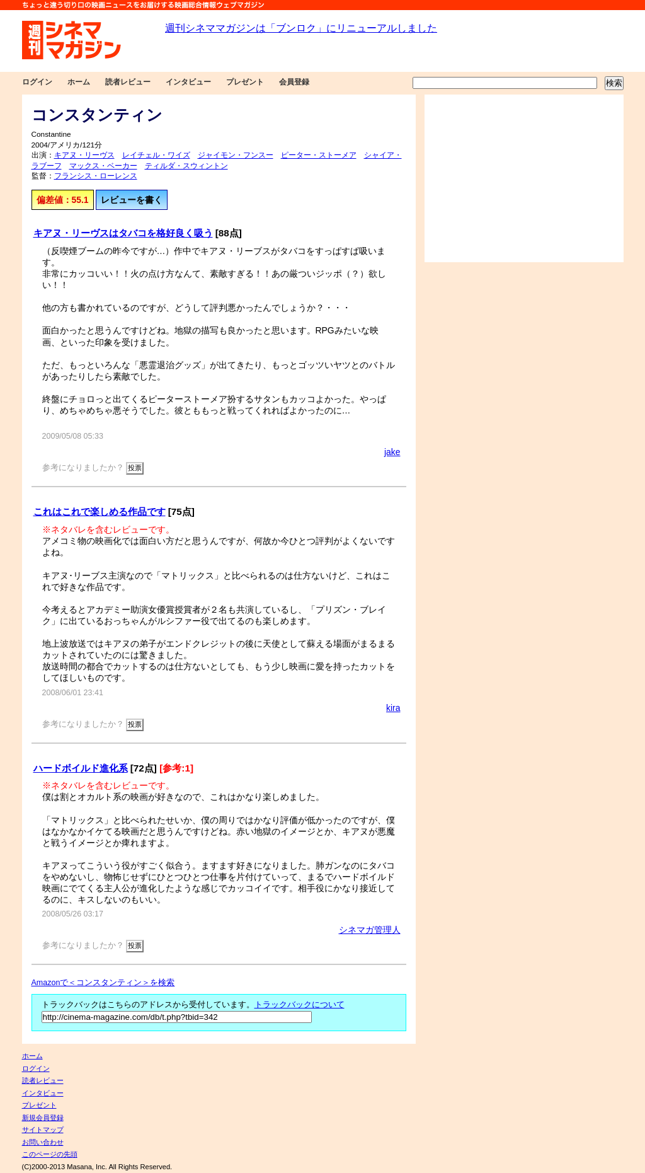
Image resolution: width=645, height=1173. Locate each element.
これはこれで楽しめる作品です (99, 511)
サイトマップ (43, 1129)
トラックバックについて (299, 1004)
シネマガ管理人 (370, 930)
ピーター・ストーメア (319, 155)
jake (392, 452)
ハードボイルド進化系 (80, 768)
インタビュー (188, 82)
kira (393, 708)
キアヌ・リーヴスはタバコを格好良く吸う (123, 233)
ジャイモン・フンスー (235, 155)
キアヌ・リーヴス (84, 155)
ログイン (37, 82)
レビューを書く (132, 200)
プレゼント (245, 82)
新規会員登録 (43, 1117)
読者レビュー (128, 82)
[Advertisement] (524, 178)
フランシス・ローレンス (95, 175)
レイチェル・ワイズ (156, 155)
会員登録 (294, 82)
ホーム (78, 82)
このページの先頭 (49, 1154)
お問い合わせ (43, 1142)
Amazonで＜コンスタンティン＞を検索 (103, 982)
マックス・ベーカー (103, 165)
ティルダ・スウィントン (186, 165)
